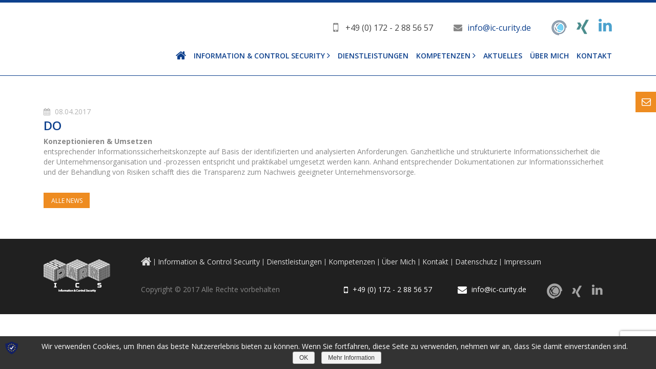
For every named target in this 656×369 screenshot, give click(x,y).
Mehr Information (351, 357)
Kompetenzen (443, 55)
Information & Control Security (259, 55)
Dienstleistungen (373, 55)
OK (303, 357)
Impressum (522, 261)
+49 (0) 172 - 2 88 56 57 (389, 27)
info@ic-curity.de (499, 27)
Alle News (67, 200)
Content (646, 102)
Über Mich (549, 55)
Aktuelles (502, 55)
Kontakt (594, 55)
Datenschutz (476, 261)
